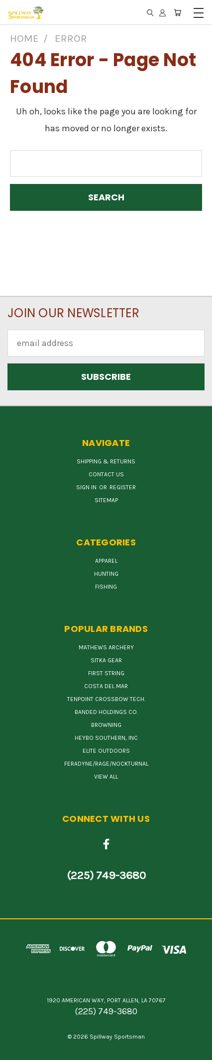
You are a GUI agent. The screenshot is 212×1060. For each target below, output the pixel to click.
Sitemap (106, 500)
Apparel (106, 560)
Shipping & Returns (106, 461)
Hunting (106, 573)
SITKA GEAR (106, 660)
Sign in (87, 487)
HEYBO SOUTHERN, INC (106, 737)
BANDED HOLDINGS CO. (106, 711)
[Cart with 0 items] (177, 12)
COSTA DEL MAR (106, 686)
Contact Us (106, 474)
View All (106, 776)
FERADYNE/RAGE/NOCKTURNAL (106, 763)
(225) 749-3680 (106, 875)
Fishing (106, 586)
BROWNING (106, 724)
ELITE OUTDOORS (106, 750)
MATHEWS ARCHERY (106, 647)
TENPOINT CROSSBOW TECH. (106, 699)
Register (122, 487)
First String (106, 673)
